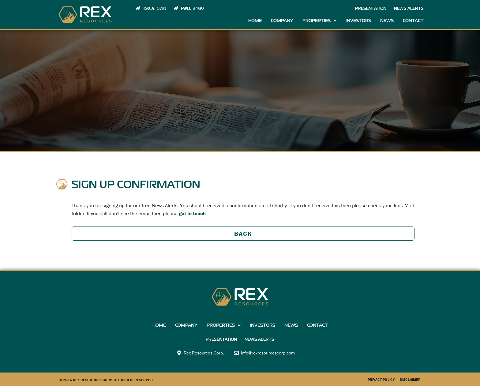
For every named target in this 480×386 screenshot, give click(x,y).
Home (255, 20)
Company (282, 20)
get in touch (192, 213)
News (387, 20)
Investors (358, 20)
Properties (319, 20)
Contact (413, 20)
